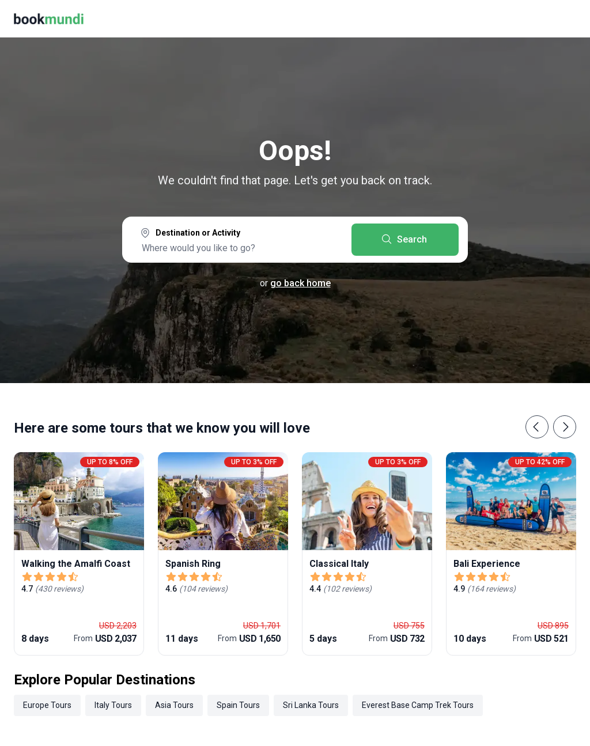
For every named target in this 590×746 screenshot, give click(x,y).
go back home (300, 283)
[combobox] (237, 241)
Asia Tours (174, 705)
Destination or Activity (198, 232)
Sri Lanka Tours (311, 705)
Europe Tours (47, 705)
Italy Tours (113, 705)
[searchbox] (237, 248)
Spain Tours (238, 705)
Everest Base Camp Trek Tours (418, 705)
